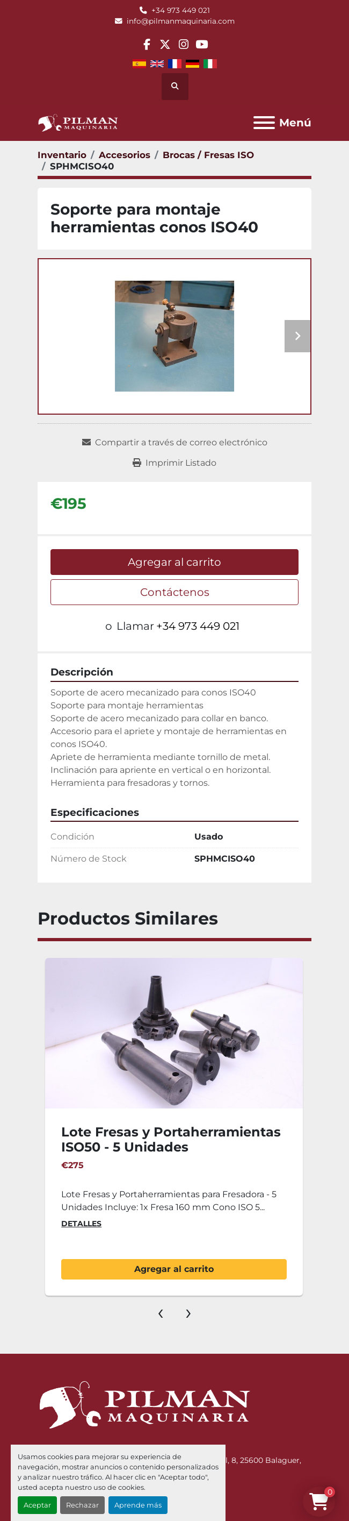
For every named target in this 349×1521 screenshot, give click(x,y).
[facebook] (146, 44)
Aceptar (37, 1505)
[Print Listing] (174, 463)
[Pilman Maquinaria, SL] (144, 1404)
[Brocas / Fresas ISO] (208, 155)
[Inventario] (62, 155)
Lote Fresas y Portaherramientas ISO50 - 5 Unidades (171, 1139)
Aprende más (138, 1505)
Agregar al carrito (174, 562)
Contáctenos (174, 592)
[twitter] (165, 44)
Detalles (81, 1223)
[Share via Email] (174, 442)
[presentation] (160, 1312)
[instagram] (183, 44)
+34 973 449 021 (180, 10)
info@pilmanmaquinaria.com (181, 21)
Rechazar (82, 1505)
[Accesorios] (124, 155)
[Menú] (264, 122)
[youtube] (201, 44)
